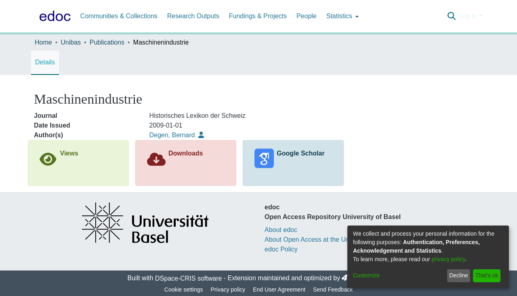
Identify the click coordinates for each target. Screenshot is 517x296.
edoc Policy (281, 249)
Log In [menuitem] (468, 16)
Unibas (71, 42)
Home (43, 42)
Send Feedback (333, 289)
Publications (107, 42)
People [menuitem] (306, 16)
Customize (366, 275)
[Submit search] (451, 16)
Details (45, 62)
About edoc (281, 229)
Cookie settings (183, 289)
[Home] (53, 16)
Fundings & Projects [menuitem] (258, 16)
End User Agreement (279, 289)
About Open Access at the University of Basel (330, 239)
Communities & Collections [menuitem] (119, 16)
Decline (458, 275)
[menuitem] (342, 16)
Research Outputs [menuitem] (193, 16)
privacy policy (448, 259)
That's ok (486, 275)
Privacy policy (228, 289)
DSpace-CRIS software (188, 278)
